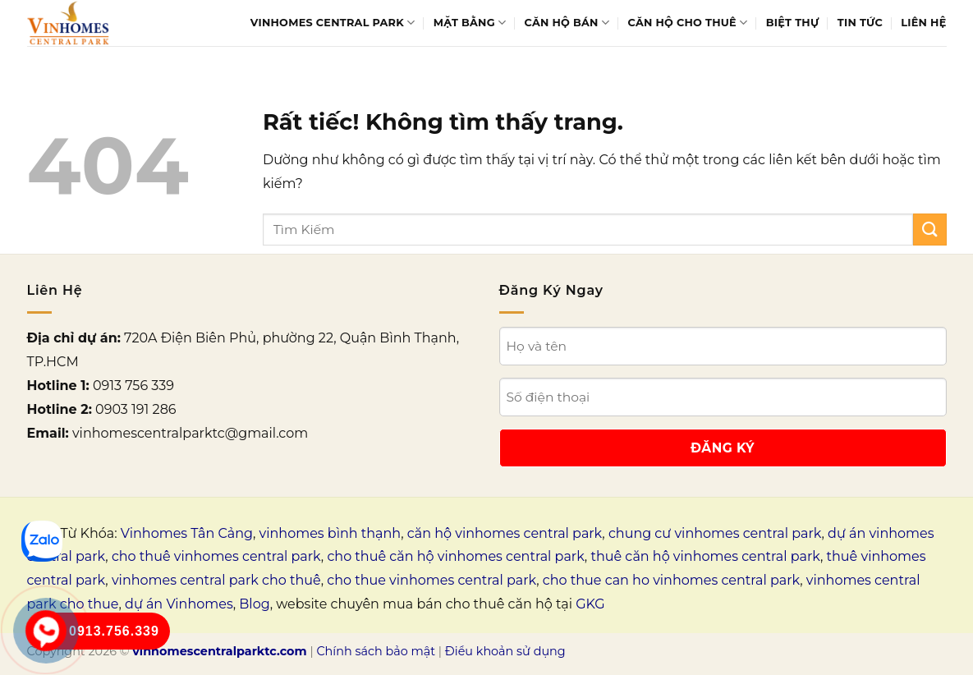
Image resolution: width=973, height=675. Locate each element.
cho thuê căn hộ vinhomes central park (455, 556)
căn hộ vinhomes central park (505, 533)
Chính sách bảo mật (375, 651)
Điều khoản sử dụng (505, 651)
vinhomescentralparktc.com (219, 651)
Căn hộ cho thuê (688, 22)
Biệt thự (792, 22)
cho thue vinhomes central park (431, 580)
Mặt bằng (470, 22)
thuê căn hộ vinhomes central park (705, 556)
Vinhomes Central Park (332, 22)
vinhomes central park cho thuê (216, 580)
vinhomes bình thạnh (330, 533)
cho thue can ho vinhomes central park (671, 580)
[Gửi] (929, 230)
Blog (254, 604)
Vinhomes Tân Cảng (187, 533)
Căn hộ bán (567, 22)
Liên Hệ (923, 22)
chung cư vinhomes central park (715, 533)
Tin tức (860, 22)
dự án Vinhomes (179, 604)
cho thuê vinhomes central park (216, 556)
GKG (590, 604)
